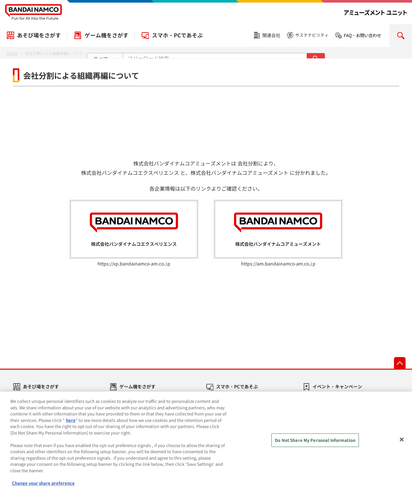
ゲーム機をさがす (106, 35)
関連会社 (271, 35)
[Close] (402, 443)
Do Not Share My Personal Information (315, 444)
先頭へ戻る (400, 363)
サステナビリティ (312, 35)
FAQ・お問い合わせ (362, 35)
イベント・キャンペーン (337, 386)
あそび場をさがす (39, 35)
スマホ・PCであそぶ (177, 35)
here (71, 424)
